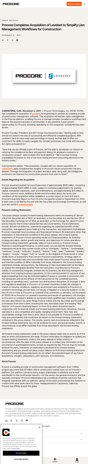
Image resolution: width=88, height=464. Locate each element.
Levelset (36, 113)
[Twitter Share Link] (12, 40)
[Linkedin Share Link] (3, 40)
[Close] (39, 430)
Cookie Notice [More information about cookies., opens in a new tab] (16, 451)
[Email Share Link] (17, 40)
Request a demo (74, 4)
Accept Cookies (21, 456)
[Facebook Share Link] (8, 40)
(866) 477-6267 (19, 426)
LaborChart (7, 168)
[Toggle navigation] (84, 4)
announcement (26, 204)
